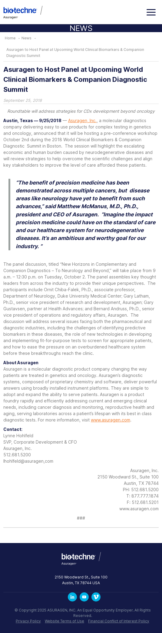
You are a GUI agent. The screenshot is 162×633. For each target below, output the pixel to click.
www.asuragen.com (110, 419)
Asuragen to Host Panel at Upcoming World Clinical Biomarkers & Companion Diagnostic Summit (75, 52)
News (26, 38)
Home (10, 38)
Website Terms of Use (64, 621)
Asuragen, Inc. (82, 120)
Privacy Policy (28, 621)
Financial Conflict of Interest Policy (118, 621)
